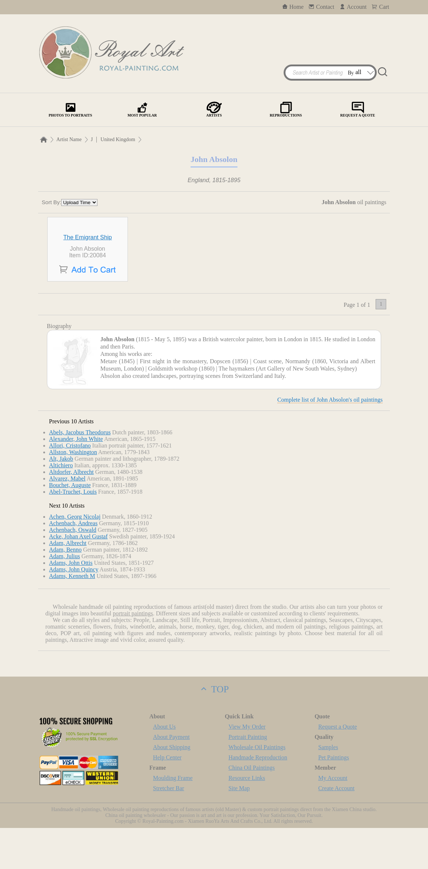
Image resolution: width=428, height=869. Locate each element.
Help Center (167, 798)
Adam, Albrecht (67, 584)
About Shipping (172, 788)
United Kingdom (117, 139)
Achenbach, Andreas (73, 564)
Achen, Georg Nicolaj (75, 558)
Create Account (336, 829)
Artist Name (69, 139)
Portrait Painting (247, 778)
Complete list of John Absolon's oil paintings (330, 441)
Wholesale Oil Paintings (256, 788)
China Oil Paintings (251, 809)
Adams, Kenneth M (72, 617)
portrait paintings (133, 654)
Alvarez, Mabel (67, 519)
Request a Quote (337, 768)
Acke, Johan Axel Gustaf (78, 577)
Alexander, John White (76, 480)
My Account (332, 819)
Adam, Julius (64, 597)
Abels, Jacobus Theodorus (80, 473)
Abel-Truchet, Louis (73, 533)
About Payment (171, 778)
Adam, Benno (65, 591)
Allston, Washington (73, 493)
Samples (328, 788)
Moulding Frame (173, 819)
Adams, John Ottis (71, 604)
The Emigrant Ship (87, 278)
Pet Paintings (333, 798)
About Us (164, 768)
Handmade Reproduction (257, 798)
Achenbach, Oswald (72, 571)
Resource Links (246, 819)
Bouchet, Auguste (70, 526)
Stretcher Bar (168, 829)
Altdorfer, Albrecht (71, 513)
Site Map (239, 829)
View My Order (246, 768)
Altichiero (61, 506)
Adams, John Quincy (74, 610)
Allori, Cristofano (70, 486)
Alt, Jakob (61, 500)
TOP (214, 730)
